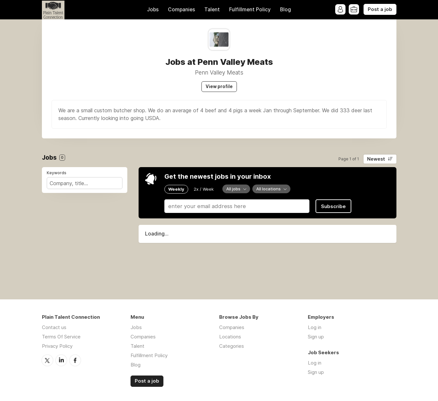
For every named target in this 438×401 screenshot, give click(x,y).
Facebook (75, 360)
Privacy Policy (57, 346)
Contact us (54, 327)
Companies (181, 9)
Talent (212, 9)
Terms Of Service (61, 337)
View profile (219, 86)
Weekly (176, 189)
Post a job (380, 9)
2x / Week (204, 189)
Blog (285, 9)
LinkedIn (61, 360)
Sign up (316, 337)
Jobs (153, 9)
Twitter (47, 360)
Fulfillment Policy (250, 9)
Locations (230, 337)
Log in (314, 327)
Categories (231, 346)
